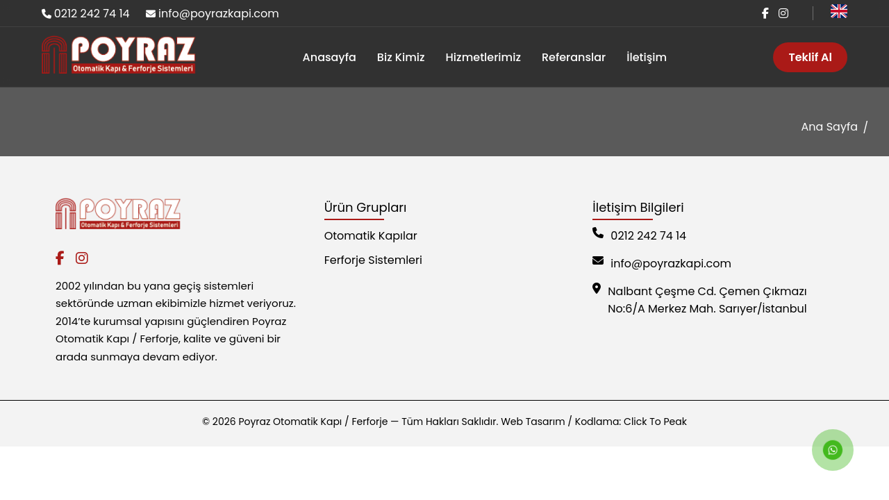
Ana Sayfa (829, 127)
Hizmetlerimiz (483, 57)
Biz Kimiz (401, 57)
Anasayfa (329, 57)
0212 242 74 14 (92, 14)
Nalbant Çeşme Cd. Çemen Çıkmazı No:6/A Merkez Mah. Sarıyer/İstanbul (699, 300)
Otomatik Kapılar (370, 236)
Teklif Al (810, 57)
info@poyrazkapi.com (218, 14)
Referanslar (574, 57)
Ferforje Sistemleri (373, 260)
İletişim (646, 57)
